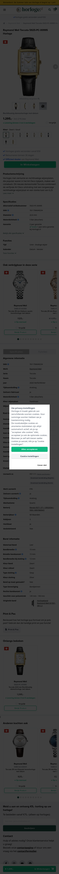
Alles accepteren (29, 449)
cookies (35, 414)
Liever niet (42, 465)
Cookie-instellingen (29, 456)
